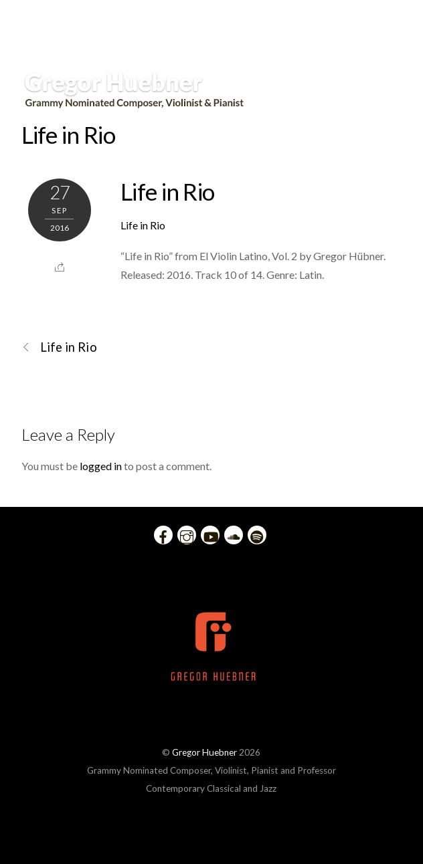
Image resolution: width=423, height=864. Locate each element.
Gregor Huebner (204, 752)
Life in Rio (68, 134)
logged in (101, 465)
